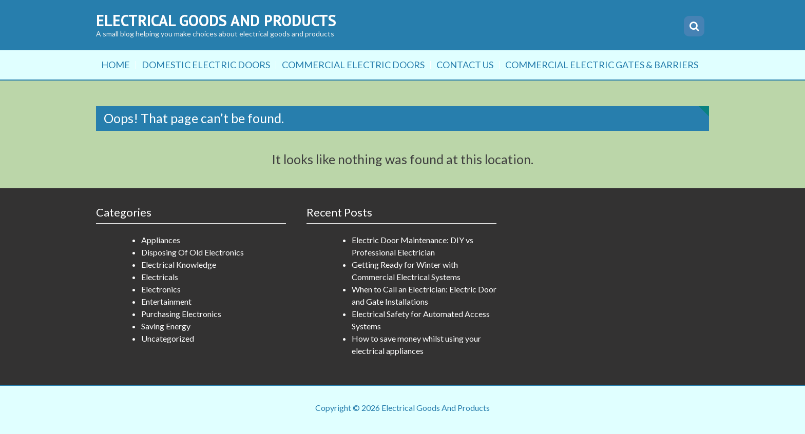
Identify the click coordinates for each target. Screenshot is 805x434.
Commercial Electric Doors (353, 64)
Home (115, 64)
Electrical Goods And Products (216, 20)
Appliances (160, 240)
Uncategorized (167, 338)
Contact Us (464, 64)
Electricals (159, 277)
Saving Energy (165, 326)
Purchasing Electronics (181, 314)
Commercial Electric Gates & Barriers (601, 64)
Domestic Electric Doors (206, 64)
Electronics (161, 289)
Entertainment (166, 301)
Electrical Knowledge (178, 264)
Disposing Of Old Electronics (192, 252)
